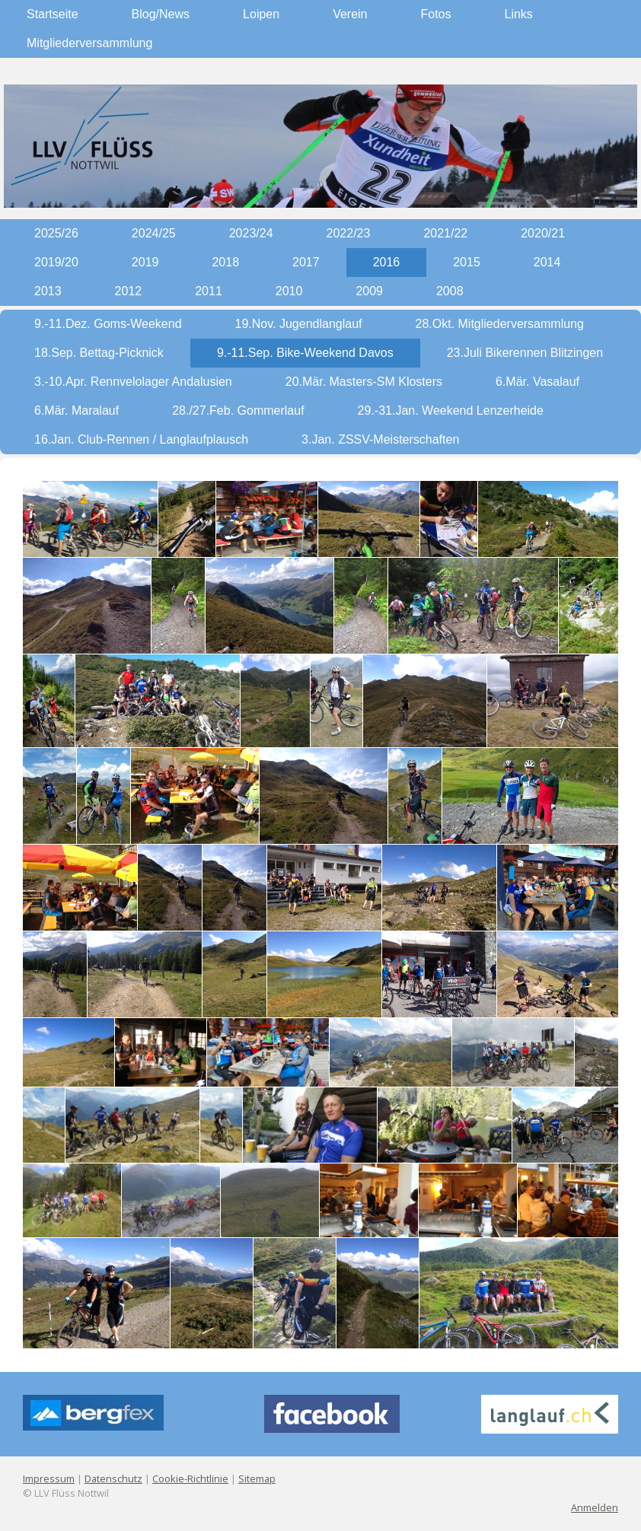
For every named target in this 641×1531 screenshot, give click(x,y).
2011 (208, 291)
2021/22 (445, 233)
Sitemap (257, 1478)
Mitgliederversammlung (89, 43)
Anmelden (594, 1507)
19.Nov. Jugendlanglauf (298, 323)
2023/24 (251, 233)
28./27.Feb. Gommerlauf (238, 410)
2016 (386, 262)
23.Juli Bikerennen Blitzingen (525, 352)
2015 (466, 262)
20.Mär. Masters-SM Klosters (363, 381)
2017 (306, 262)
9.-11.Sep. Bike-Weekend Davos (305, 352)
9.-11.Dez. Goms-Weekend (108, 323)
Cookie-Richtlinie (190, 1478)
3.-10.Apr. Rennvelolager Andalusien (133, 381)
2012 (128, 291)
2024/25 (154, 233)
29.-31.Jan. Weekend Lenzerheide (451, 410)
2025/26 (56, 233)
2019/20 (56, 262)
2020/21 (543, 233)
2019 (145, 262)
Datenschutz (113, 1478)
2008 (450, 291)
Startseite (52, 14)
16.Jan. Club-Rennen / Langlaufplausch (141, 439)
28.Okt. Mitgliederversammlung (500, 323)
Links (519, 14)
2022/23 (349, 233)
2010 (289, 291)
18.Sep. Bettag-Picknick (99, 352)
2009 (369, 291)
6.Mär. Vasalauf (537, 381)
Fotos (436, 14)
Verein (350, 14)
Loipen (261, 14)
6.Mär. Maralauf (76, 410)
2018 (225, 262)
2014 (547, 262)
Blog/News (161, 14)
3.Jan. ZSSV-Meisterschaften (380, 439)
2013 (48, 291)
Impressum (49, 1478)
